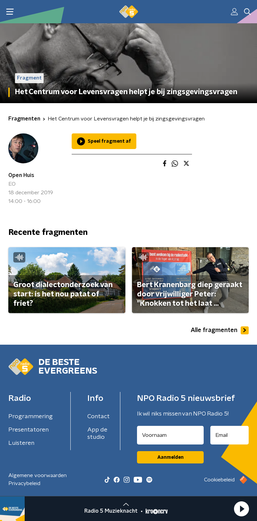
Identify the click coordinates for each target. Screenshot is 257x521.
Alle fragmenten (220, 330)
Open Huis (21, 175)
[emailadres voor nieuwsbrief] (229, 435)
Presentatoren (28, 430)
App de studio (97, 433)
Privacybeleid (24, 483)
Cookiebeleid (219, 479)
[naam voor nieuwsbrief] (170, 435)
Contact (98, 417)
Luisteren (21, 443)
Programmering (30, 417)
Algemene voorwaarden (37, 475)
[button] (241, 508)
